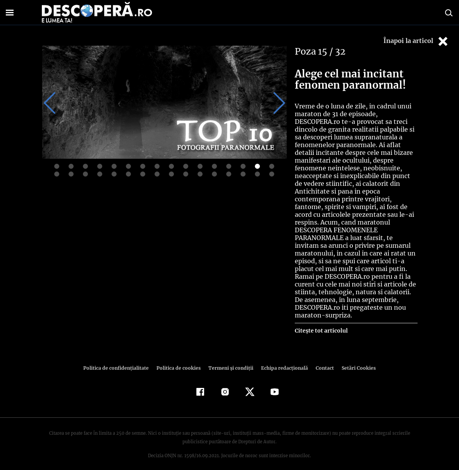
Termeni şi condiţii (230, 360)
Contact (322, 360)
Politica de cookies (180, 360)
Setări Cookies (355, 360)
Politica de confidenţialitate (119, 360)
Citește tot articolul (321, 322)
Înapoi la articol (416, 41)
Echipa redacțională (282, 360)
